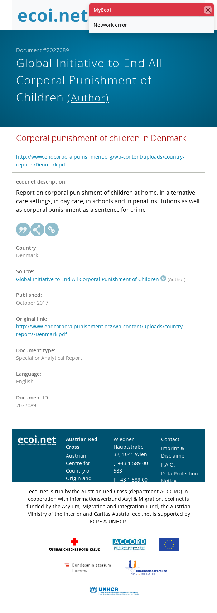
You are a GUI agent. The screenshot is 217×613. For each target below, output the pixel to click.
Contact (170, 439)
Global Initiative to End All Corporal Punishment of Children (91, 279)
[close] (208, 10)
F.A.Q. (168, 464)
